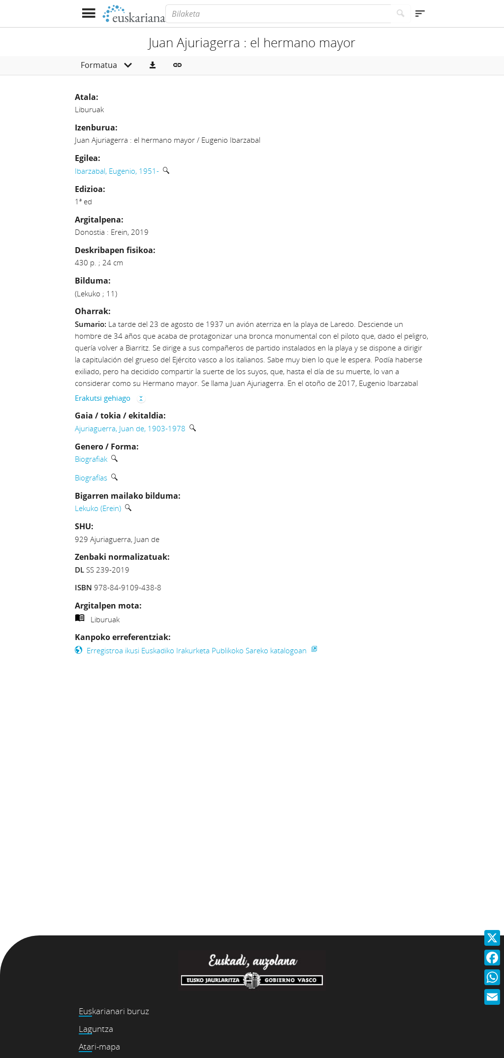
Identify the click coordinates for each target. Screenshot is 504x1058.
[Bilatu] (401, 13)
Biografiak (91, 459)
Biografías (91, 477)
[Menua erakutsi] (88, 13)
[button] (152, 65)
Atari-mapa (99, 1046)
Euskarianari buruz (114, 1011)
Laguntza (96, 1028)
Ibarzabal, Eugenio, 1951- (117, 171)
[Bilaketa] (278, 13)
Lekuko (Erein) (98, 508)
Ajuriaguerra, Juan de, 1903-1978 (130, 428)
